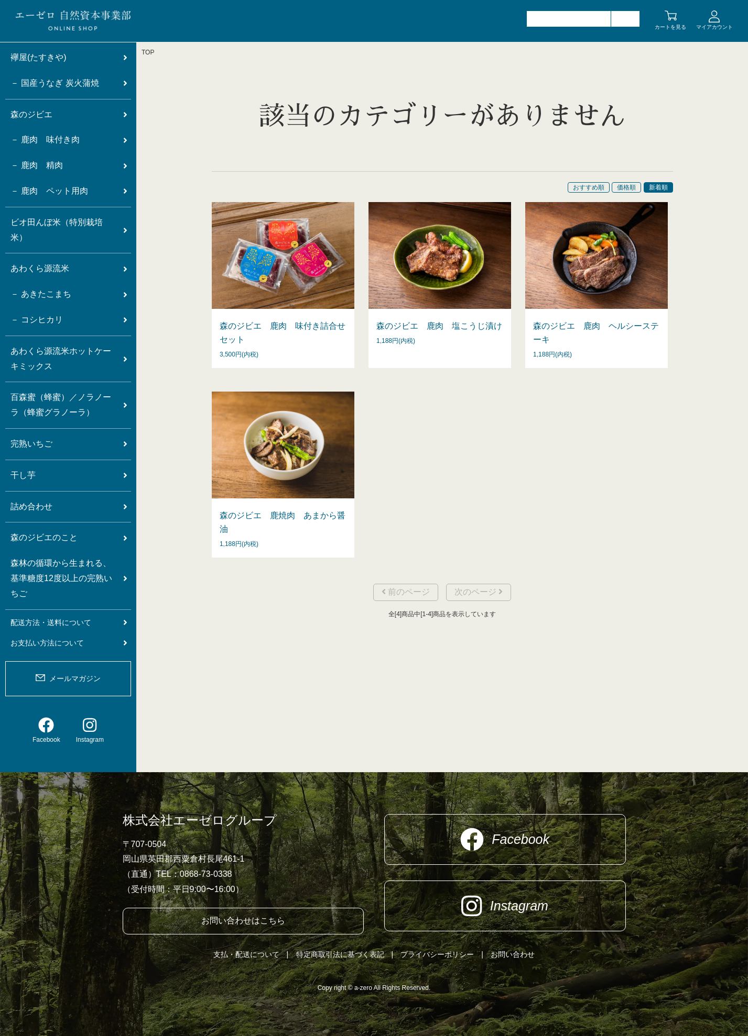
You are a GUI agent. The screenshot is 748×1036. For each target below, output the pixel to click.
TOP (148, 52)
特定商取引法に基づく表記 (340, 954)
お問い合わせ (513, 954)
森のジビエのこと (44, 537)
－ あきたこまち (40, 293)
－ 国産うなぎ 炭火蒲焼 (54, 83)
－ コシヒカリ (36, 319)
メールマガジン (75, 678)
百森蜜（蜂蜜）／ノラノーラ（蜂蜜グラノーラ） (60, 405)
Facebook (46, 730)
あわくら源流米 (39, 268)
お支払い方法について (47, 643)
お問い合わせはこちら (243, 920)
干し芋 (23, 475)
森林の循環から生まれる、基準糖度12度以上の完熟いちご (61, 578)
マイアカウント (714, 27)
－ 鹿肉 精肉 (36, 165)
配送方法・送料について (50, 622)
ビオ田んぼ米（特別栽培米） (56, 230)
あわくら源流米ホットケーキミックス (60, 359)
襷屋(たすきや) (38, 57)
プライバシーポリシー (437, 954)
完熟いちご (31, 443)
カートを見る (670, 27)
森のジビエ (31, 114)
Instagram (90, 730)
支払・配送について (246, 954)
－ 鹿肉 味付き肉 (45, 139)
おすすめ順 (588, 187)
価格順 (626, 187)
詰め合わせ (31, 506)
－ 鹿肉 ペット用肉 (49, 190)
